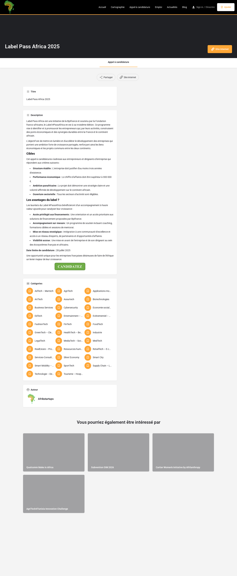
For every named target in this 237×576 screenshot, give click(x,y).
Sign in (199, 7)
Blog (184, 7)
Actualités (172, 7)
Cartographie (117, 7)
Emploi (158, 7)
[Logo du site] (9, 7)
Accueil (102, 7)
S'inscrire (210, 7)
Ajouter (225, 7)
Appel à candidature (139, 7)
